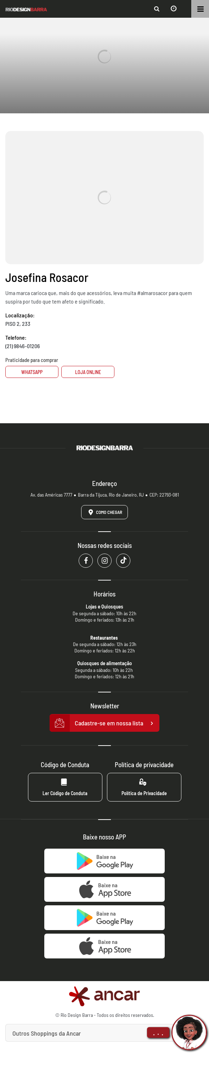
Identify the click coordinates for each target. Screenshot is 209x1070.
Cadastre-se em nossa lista (104, 723)
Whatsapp (32, 372)
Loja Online (88, 372)
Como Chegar (104, 512)
